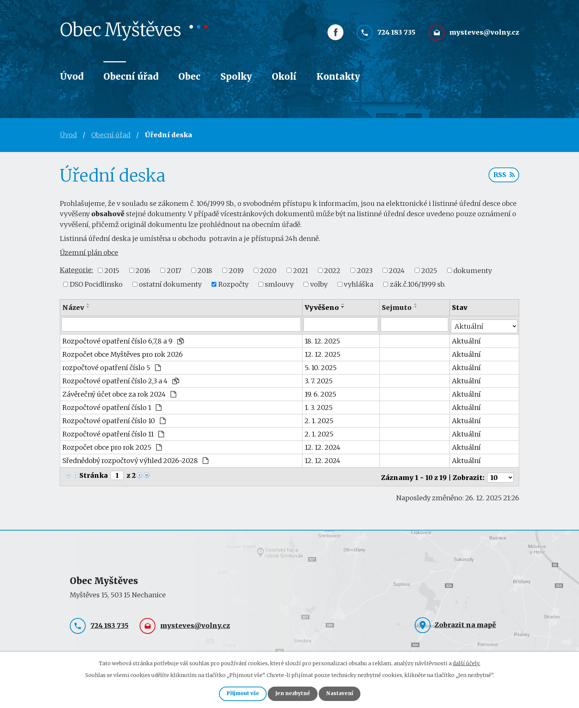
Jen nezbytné (293, 693)
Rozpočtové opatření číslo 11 (113, 432)
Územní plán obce (89, 252)
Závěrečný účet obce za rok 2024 (119, 392)
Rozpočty (233, 284)
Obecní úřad (130, 76)
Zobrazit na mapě (465, 621)
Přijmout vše (239, 693)
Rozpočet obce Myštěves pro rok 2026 (122, 352)
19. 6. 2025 (321, 392)
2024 (397, 270)
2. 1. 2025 (319, 419)
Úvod (71, 76)
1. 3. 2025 (319, 405)
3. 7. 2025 (319, 379)
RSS (503, 176)
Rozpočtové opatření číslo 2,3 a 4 (120, 379)
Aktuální (466, 339)
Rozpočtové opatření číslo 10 (113, 419)
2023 (365, 270)
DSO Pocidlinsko (96, 284)
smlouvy (279, 284)
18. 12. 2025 (322, 339)
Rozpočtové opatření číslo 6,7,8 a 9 (123, 339)
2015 (112, 270)
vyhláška (358, 284)
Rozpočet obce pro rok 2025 (112, 445)
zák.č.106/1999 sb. (417, 284)
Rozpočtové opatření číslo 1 (111, 405)
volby (319, 284)
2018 (205, 270)
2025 (429, 270)
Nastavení (343, 693)
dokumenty (472, 270)
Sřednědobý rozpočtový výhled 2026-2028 (135, 459)
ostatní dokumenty (170, 284)
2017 (174, 270)
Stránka (93, 473)
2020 (268, 270)
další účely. (466, 662)
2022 (332, 270)
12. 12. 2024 (323, 445)
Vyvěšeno (322, 307)
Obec (189, 76)
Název (73, 307)
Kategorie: (76, 270)
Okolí (284, 76)
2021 (300, 270)
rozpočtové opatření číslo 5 (111, 366)
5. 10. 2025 (321, 366)
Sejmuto (397, 307)
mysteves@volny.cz (484, 36)
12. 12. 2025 (323, 352)
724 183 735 (396, 36)
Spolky (236, 76)
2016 (143, 270)
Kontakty (338, 76)
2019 (236, 270)
